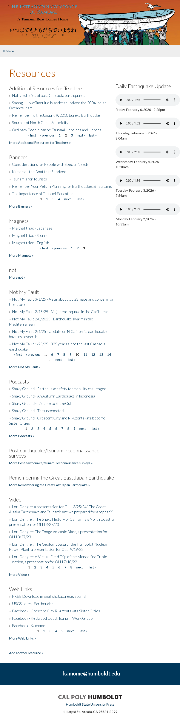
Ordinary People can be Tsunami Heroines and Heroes (56, 129)
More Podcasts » (21, 436)
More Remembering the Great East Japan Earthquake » (49, 485)
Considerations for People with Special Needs (50, 164)
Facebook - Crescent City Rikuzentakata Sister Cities (56, 611)
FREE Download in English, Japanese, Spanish (49, 596)
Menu (8, 51)
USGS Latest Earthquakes (33, 603)
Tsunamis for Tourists (29, 179)
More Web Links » (22, 638)
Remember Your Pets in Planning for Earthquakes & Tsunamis (62, 186)
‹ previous (47, 135)
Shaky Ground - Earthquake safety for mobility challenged (59, 388)
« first (32, 135)
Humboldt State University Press (90, 704)
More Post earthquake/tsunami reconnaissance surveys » (51, 463)
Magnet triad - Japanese (32, 228)
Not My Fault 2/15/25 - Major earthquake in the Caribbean (60, 311)
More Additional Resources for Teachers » (40, 142)
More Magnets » (21, 255)
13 (101, 354)
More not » (17, 277)
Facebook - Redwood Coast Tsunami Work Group (52, 618)
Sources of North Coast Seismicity (40, 122)
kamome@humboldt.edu (91, 673)
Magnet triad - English (30, 242)
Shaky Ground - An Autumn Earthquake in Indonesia (53, 396)
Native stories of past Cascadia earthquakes (48, 95)
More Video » (19, 574)
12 (93, 354)
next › (81, 135)
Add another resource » (26, 653)
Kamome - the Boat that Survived (39, 171)
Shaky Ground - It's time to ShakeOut (42, 403)
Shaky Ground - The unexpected (38, 410)
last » (93, 135)
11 (85, 354)
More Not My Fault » (24, 367)
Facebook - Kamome (28, 625)
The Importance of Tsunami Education (43, 193)
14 (109, 354)
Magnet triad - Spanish (30, 235)
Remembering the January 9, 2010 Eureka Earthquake (56, 115)
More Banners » (20, 206)
